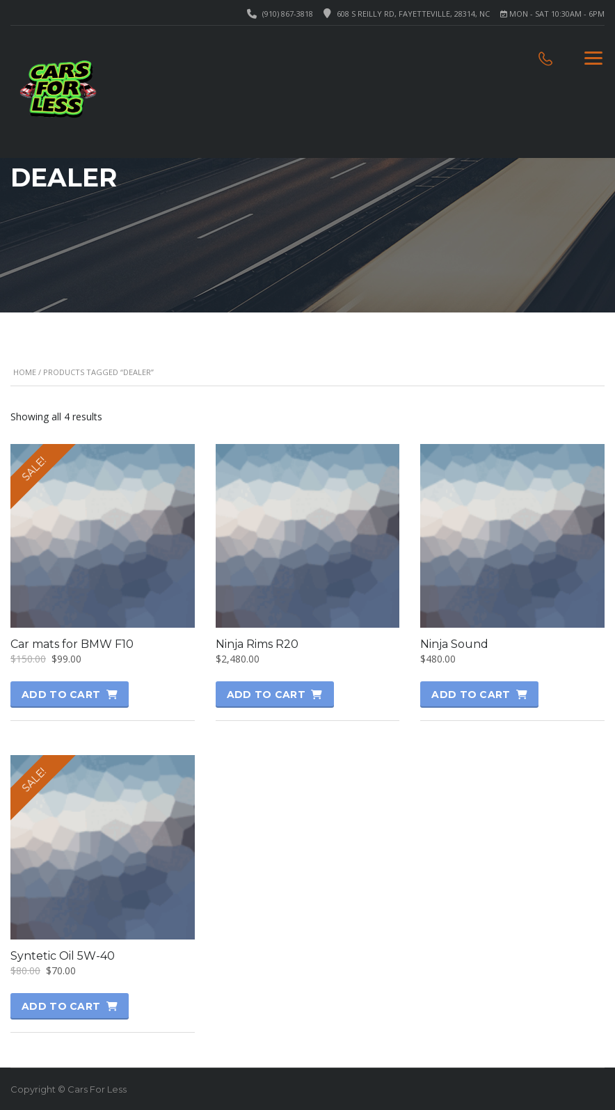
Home (24, 372)
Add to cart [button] (61, 694)
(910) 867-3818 (287, 13)
